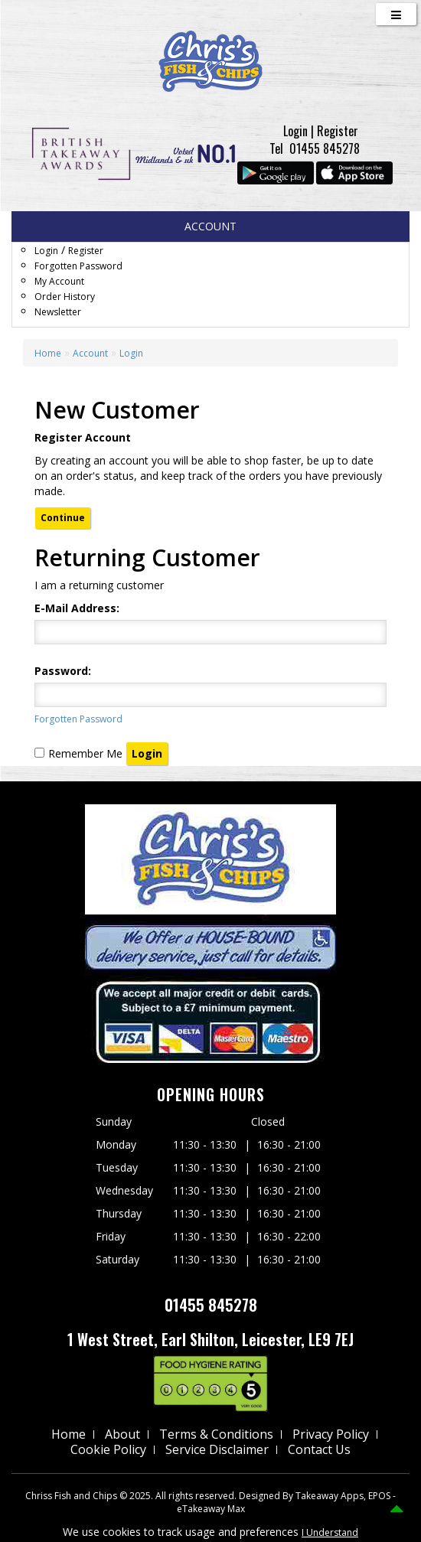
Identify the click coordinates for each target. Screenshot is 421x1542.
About (122, 1434)
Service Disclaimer (217, 1449)
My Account (59, 281)
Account (90, 353)
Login (295, 131)
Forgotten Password (78, 265)
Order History (64, 296)
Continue (63, 517)
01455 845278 (324, 148)
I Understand (330, 1532)
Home (47, 353)
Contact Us (319, 1449)
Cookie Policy (108, 1449)
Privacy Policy (330, 1434)
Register (337, 131)
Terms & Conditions (216, 1434)
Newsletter (57, 311)
